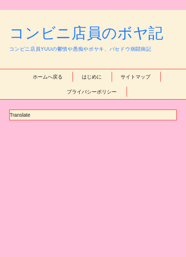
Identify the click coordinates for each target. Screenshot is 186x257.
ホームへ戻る (48, 77)
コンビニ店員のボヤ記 (86, 33)
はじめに (92, 77)
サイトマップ (135, 77)
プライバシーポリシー (92, 92)
